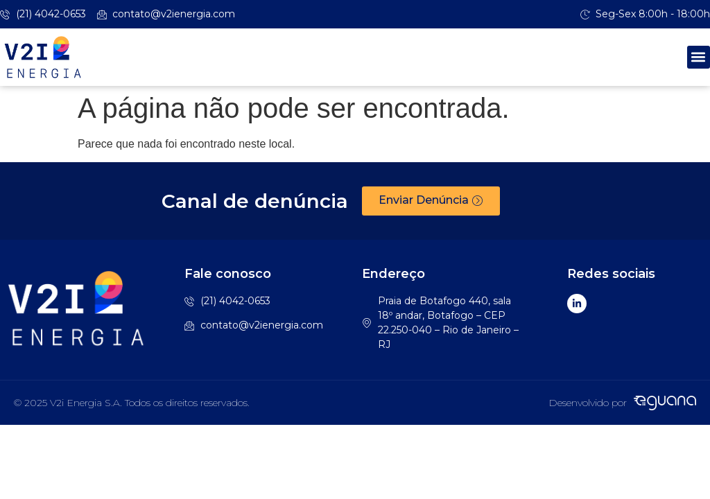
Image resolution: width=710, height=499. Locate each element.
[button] (698, 57)
